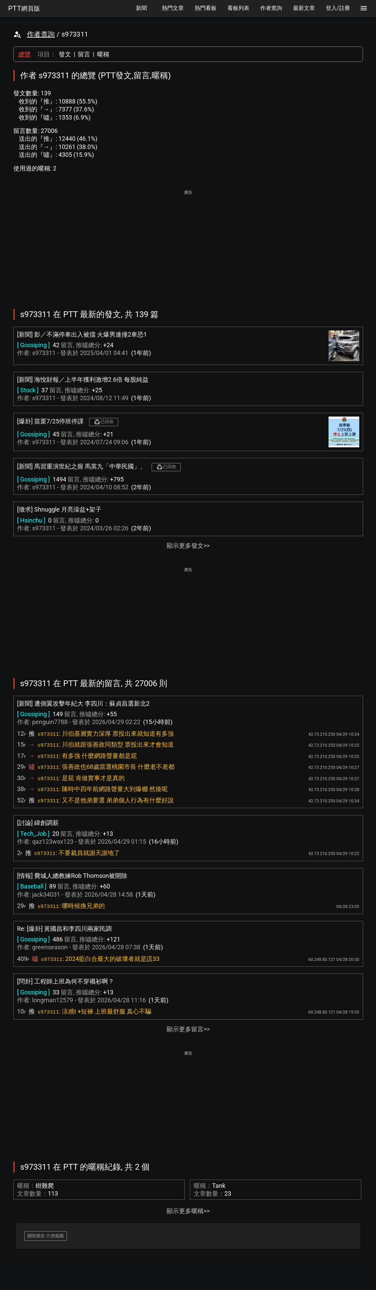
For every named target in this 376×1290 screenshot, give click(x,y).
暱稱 (103, 54)
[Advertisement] (188, 245)
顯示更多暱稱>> (188, 1210)
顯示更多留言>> (188, 1029)
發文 (65, 54)
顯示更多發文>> (188, 545)
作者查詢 (41, 34)
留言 (84, 54)
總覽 (24, 54)
